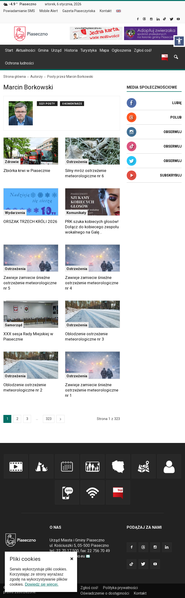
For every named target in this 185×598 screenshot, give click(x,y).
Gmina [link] (43, 50)
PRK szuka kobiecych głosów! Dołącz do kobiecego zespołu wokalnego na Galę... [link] (92, 227)
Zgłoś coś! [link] (143, 50)
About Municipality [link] (118, 11)
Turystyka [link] (88, 50)
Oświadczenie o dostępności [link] (104, 593)
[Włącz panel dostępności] (179, 41)
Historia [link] (71, 50)
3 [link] (27, 419)
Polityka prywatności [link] (120, 587)
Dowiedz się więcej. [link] (42, 584)
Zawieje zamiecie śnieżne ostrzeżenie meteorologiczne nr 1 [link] (91, 390)
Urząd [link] (56, 50)
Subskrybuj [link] (171, 175)
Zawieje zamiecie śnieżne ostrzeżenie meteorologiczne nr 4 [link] (91, 283)
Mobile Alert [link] (49, 11)
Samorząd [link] (13, 325)
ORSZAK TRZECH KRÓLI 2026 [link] (30, 221)
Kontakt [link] (106, 11)
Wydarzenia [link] (15, 213)
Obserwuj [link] (173, 132)
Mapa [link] (104, 50)
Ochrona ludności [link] (19, 63)
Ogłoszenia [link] (121, 50)
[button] (71, 558)
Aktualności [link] (25, 50)
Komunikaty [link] (76, 213)
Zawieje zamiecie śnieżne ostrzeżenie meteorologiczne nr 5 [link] (30, 283)
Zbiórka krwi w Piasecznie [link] (26, 170)
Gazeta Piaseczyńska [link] (78, 11)
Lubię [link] (177, 103)
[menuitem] (21, 11)
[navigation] (86, 50)
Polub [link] (176, 117)
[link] (138, 19)
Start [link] (9, 50)
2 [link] (17, 419)
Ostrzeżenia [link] (76, 162)
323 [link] (49, 419)
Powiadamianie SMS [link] (19, 11)
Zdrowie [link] (12, 162)
